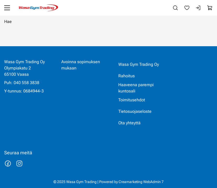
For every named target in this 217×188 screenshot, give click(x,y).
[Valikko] (7, 8)
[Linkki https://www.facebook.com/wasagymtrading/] (8, 163)
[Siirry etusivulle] (38, 8)
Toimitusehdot (131, 99)
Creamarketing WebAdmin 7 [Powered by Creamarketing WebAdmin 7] (141, 182)
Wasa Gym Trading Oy (138, 64)
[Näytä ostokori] (210, 8)
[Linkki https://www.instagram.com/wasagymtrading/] (19, 163)
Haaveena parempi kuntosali (136, 87)
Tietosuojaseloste (135, 111)
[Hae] (108, 21)
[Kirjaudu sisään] (198, 8)
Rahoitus (126, 75)
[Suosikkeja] (187, 8)
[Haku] (175, 8)
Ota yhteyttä (129, 122)
